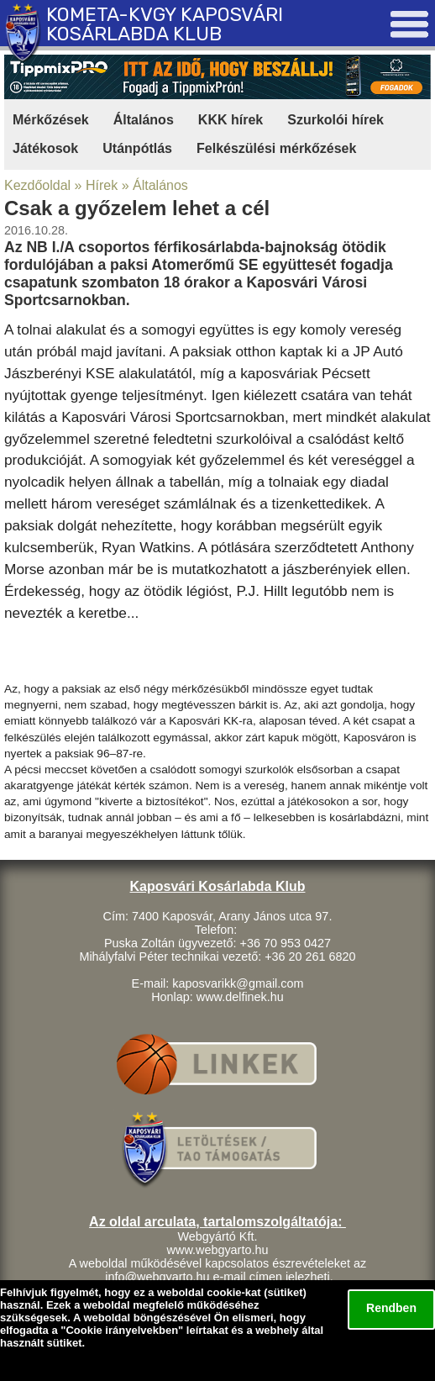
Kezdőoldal (37, 185)
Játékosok (45, 148)
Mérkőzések (51, 120)
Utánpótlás (137, 148)
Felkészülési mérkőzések (276, 148)
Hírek (102, 185)
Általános (143, 120)
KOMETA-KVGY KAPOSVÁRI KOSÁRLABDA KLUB (164, 24)
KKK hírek (230, 120)
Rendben (391, 1308)
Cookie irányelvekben (122, 1330)
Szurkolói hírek (335, 120)
